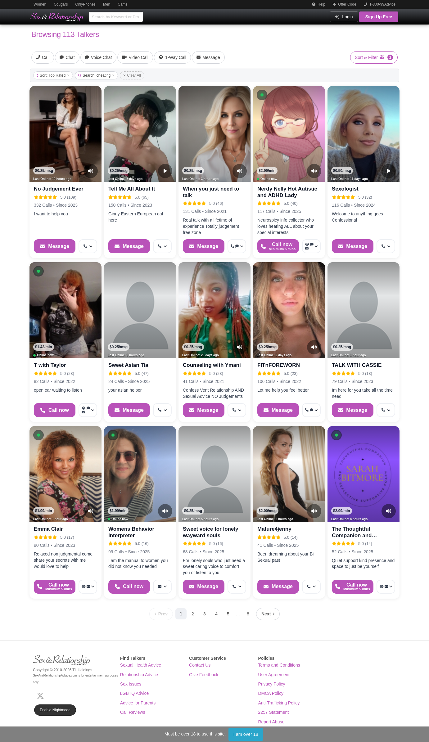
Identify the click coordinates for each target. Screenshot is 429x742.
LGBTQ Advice (134, 693)
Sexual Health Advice (140, 665)
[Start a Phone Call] (278, 246)
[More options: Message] (162, 587)
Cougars (61, 4)
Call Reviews (132, 712)
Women (40, 4)
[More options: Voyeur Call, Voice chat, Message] (311, 246)
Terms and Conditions (279, 665)
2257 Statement (273, 712)
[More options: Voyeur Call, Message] (88, 587)
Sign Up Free (378, 16)
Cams (122, 4)
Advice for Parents (138, 702)
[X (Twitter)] (41, 695)
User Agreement (273, 674)
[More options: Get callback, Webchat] (311, 410)
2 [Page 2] (193, 613)
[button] (262, 95)
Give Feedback (203, 674)
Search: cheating (96, 75)
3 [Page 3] (204, 613)
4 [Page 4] (216, 613)
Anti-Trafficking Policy (279, 702)
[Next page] (268, 614)
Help (318, 4)
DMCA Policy (270, 693)
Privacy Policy (271, 683)
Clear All (132, 75)
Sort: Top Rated (53, 75)
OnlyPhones (85, 4)
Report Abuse (271, 721)
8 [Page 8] (248, 613)
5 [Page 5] (228, 613)
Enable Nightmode (55, 710)
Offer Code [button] (344, 4)
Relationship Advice (139, 674)
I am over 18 (245, 734)
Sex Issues (130, 683)
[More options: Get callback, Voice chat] (237, 246)
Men (106, 4)
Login (344, 16)
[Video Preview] (165, 171)
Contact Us (199, 665)
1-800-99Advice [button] (379, 4)
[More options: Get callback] (88, 246)
